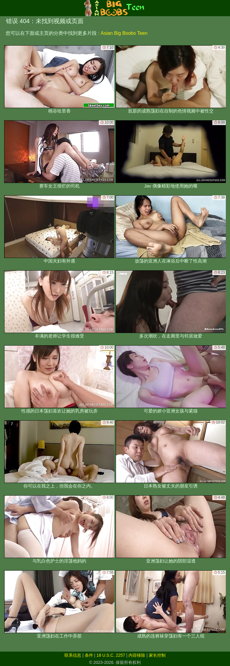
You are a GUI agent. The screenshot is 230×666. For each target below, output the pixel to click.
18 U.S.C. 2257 (110, 655)
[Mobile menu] (5, 8)
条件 (89, 655)
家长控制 (157, 655)
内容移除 (136, 655)
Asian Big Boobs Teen (124, 33)
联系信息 (72, 655)
